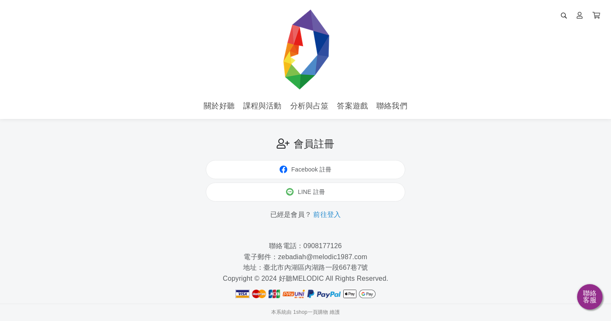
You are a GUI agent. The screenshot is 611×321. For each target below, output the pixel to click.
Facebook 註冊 (306, 169)
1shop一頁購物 (310, 312)
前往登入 (327, 214)
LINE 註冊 (305, 192)
